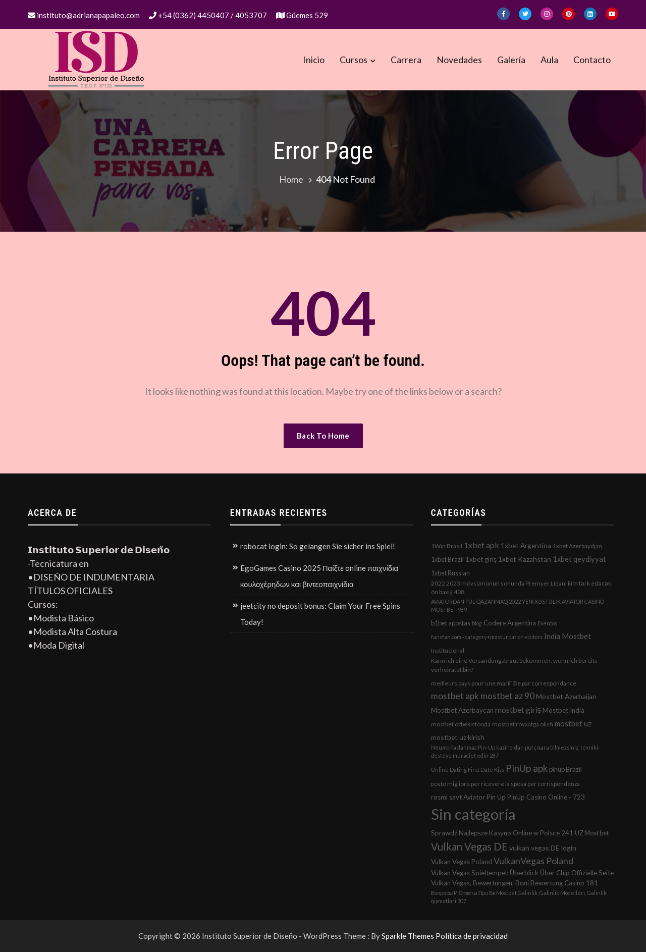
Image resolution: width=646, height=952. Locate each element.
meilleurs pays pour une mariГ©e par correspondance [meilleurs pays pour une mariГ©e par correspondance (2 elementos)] (503, 683)
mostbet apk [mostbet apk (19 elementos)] (455, 696)
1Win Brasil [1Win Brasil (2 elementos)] (446, 546)
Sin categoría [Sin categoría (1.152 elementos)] (473, 814)
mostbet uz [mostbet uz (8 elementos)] (573, 723)
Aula (549, 59)
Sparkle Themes (408, 935)
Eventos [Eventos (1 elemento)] (547, 623)
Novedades (459, 59)
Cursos (353, 59)
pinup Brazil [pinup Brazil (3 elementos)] (565, 769)
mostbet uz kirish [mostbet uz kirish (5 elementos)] (457, 737)
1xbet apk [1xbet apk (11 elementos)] (481, 545)
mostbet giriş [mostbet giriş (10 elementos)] (518, 709)
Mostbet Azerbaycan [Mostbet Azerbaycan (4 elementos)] (462, 710)
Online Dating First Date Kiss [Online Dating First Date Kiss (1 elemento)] (467, 769)
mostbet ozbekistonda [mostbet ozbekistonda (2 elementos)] (461, 724)
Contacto (592, 59)
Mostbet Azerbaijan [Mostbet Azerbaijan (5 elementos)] (566, 696)
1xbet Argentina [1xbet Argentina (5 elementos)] (526, 545)
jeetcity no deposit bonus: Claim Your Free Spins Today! (320, 613)
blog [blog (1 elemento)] (477, 623)
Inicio (314, 59)
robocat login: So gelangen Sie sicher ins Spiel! (317, 546)
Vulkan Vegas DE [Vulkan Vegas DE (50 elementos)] (469, 846)
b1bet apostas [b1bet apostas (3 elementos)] (450, 623)
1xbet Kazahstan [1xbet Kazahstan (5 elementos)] (524, 559)
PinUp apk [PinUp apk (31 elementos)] (527, 768)
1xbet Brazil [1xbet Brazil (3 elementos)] (447, 559)
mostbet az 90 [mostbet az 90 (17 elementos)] (507, 696)
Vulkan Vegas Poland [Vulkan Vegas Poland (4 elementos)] (461, 862)
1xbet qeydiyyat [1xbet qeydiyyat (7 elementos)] (579, 558)
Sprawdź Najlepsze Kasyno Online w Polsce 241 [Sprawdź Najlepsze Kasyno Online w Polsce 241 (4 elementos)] (502, 833)
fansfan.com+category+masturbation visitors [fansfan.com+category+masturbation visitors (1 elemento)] (487, 636)
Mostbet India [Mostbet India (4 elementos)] (563, 710)
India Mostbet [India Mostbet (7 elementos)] (567, 636)
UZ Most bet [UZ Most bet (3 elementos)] (592, 833)
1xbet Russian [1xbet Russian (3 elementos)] (450, 573)
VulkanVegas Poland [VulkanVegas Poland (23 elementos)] (533, 860)
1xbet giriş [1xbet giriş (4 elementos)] (481, 559)
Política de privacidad (472, 935)
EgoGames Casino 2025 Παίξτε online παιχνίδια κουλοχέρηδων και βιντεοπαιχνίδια (319, 576)
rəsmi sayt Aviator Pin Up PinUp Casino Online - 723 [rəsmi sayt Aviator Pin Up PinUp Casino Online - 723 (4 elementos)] (508, 797)
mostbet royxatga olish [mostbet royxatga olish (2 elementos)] (522, 724)
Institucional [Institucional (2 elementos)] (447, 650)
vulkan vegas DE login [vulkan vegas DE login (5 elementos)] (542, 847)
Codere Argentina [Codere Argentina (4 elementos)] (509, 623)
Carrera (406, 59)
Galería (511, 59)
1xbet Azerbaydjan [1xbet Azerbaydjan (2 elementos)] (577, 546)
